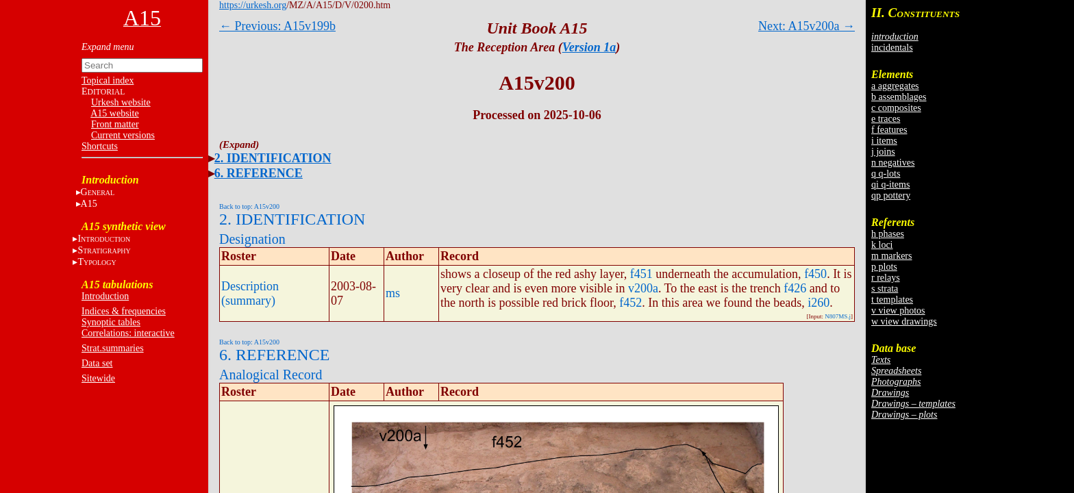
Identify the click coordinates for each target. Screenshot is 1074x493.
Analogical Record (271, 374)
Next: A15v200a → (806, 26)
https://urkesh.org (252, 5)
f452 (630, 302)
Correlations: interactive (128, 333)
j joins (883, 152)
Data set (97, 363)
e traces (885, 119)
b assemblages (898, 97)
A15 (89, 204)
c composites (896, 108)
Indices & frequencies (124, 311)
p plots (884, 267)
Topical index (108, 80)
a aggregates (895, 86)
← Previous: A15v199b (277, 26)
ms (393, 293)
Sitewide (98, 378)
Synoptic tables (111, 322)
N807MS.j (838, 316)
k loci (882, 245)
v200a (643, 288)
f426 (795, 288)
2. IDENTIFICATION (273, 158)
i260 (818, 302)
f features (889, 130)
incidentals (892, 47)
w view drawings (904, 321)
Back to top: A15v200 (249, 206)
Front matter (115, 124)
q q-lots (885, 173)
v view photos (898, 310)
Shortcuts (100, 146)
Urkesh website (121, 102)
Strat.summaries (113, 348)
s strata (884, 288)
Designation (252, 238)
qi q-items (890, 184)
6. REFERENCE (258, 173)
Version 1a (589, 47)
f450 (815, 274)
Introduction (105, 296)
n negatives (892, 162)
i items (884, 141)
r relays (885, 278)
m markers (891, 256)
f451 (641, 274)
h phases (887, 234)
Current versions (123, 135)
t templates (892, 299)
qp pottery (890, 195)
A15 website (114, 113)
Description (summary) (250, 293)
